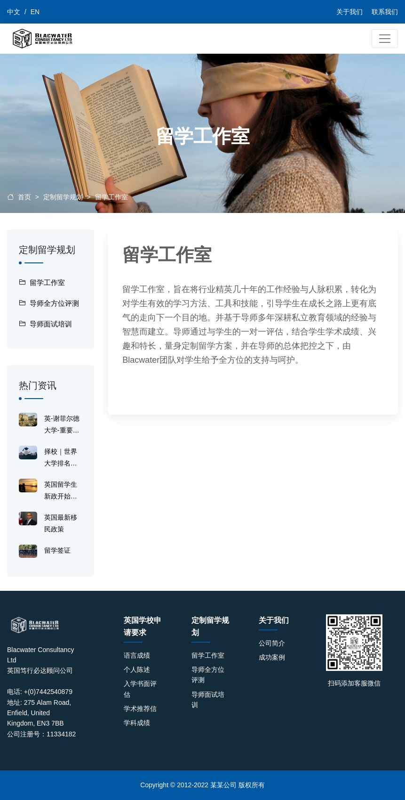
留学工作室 (111, 197)
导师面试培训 (45, 324)
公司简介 (272, 643)
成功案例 (272, 657)
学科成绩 (137, 723)
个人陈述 (137, 669)
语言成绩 (137, 655)
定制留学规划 (63, 197)
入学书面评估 (140, 689)
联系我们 (385, 12)
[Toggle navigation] (385, 38)
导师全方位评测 (49, 303)
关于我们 (349, 12)
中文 (13, 12)
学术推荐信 (140, 708)
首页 (24, 197)
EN (35, 12)
